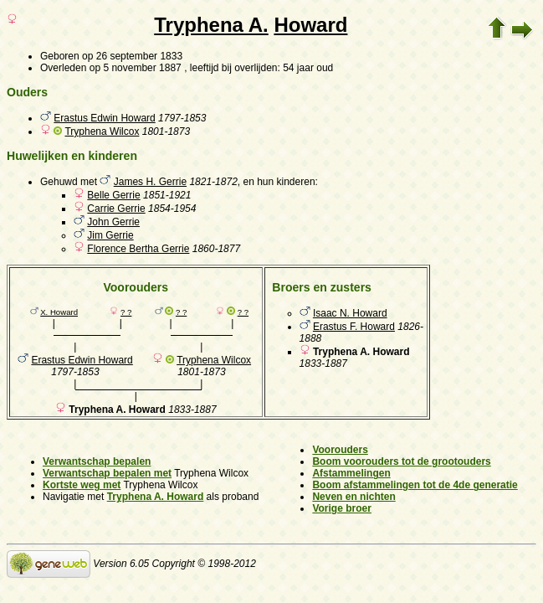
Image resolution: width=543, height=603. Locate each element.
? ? (125, 312)
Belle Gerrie (113, 195)
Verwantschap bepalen (97, 461)
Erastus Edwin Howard (104, 118)
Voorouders (339, 450)
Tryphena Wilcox (101, 131)
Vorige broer (341, 508)
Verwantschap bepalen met (107, 473)
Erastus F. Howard (354, 326)
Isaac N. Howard (350, 313)
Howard (310, 24)
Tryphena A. (211, 24)
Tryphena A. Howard (155, 496)
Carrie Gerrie (116, 208)
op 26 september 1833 (132, 56)
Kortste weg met (81, 485)
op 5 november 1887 (136, 68)
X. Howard (59, 312)
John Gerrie (113, 222)
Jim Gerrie (110, 235)
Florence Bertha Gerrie (138, 249)
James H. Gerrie (150, 182)
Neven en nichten (353, 496)
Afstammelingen (351, 473)
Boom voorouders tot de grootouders (401, 461)
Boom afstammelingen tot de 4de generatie (414, 485)
